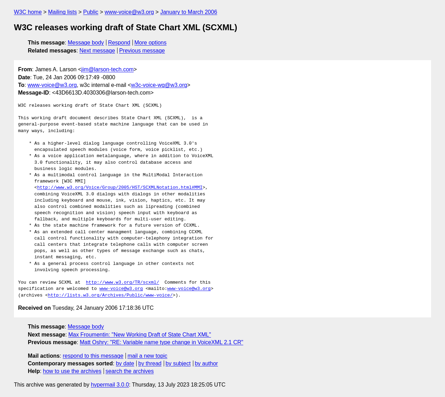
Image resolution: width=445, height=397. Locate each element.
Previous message (142, 51)
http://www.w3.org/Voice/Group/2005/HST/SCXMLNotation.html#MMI (120, 188)
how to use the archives (72, 371)
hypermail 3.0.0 (110, 385)
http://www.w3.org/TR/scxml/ (122, 282)
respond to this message (93, 356)
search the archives (130, 371)
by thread (150, 363)
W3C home (28, 12)
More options (151, 43)
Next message (97, 51)
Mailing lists (62, 12)
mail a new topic (148, 356)
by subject (178, 363)
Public (90, 12)
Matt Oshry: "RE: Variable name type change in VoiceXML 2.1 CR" (161, 342)
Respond (119, 43)
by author (206, 363)
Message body (86, 43)
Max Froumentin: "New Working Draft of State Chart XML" (139, 335)
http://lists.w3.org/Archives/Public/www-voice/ (110, 295)
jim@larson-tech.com (107, 69)
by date (125, 363)
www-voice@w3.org (129, 12)
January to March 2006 (188, 12)
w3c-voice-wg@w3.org (159, 85)
